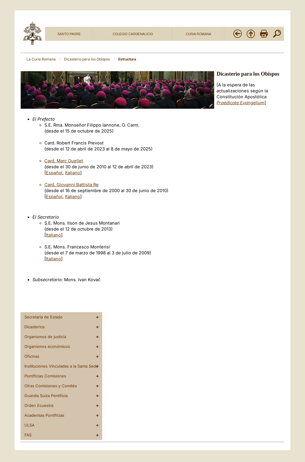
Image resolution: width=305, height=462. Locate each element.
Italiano (72, 172)
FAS (28, 435)
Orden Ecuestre (39, 405)
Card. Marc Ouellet (63, 161)
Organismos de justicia (45, 336)
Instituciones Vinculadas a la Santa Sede (61, 366)
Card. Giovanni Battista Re (71, 184)
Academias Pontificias (44, 415)
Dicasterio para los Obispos (87, 59)
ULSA (29, 425)
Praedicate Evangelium (240, 102)
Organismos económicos (47, 346)
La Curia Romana (42, 59)
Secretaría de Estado (43, 317)
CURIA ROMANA (198, 34)
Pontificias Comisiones (45, 376)
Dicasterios (34, 326)
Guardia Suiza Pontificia (46, 395)
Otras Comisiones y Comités (50, 385)
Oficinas (31, 356)
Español (54, 172)
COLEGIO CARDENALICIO (133, 34)
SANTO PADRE (69, 34)
